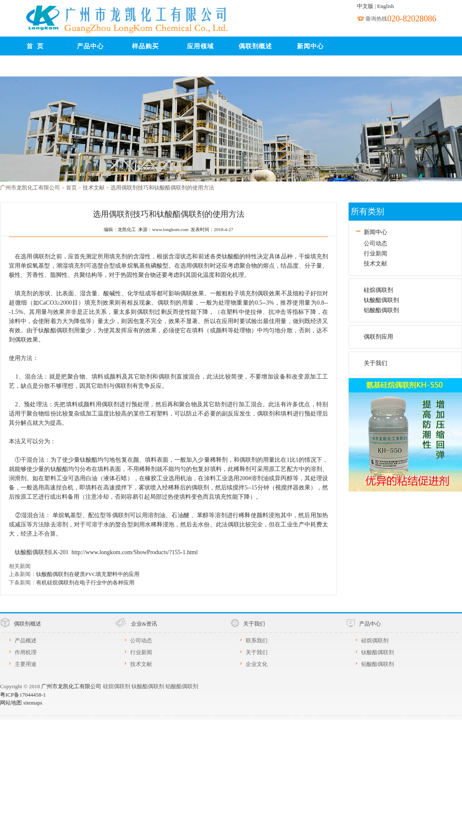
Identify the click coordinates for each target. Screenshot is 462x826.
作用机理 (26, 652)
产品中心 (90, 46)
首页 (71, 187)
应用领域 (200, 46)
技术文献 (94, 187)
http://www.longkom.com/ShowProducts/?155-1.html (134, 552)
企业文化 (257, 664)
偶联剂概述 (255, 46)
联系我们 (35, 67)
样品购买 (145, 46)
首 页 (35, 46)
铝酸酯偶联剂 (381, 310)
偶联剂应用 (378, 337)
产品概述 (26, 640)
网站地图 (11, 703)
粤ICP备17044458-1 (23, 695)
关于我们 (375, 363)
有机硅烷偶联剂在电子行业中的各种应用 (85, 582)
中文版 (365, 6)
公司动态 (375, 243)
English (385, 6)
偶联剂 (167, 303)
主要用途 (26, 664)
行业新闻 (375, 253)
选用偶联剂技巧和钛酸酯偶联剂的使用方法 (162, 187)
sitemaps (32, 703)
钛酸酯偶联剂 (381, 300)
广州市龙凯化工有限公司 (30, 187)
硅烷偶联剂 (378, 290)
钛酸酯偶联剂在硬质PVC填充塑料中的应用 (87, 574)
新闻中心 (310, 46)
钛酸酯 (230, 256)
